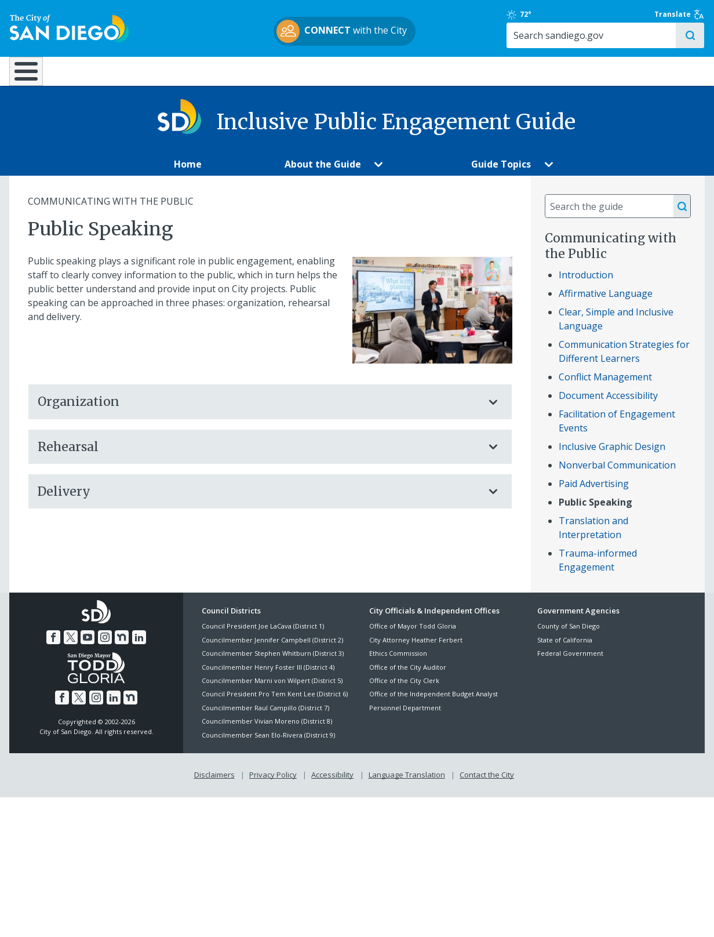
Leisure (107, 71)
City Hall (648, 71)
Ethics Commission (398, 662)
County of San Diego (568, 634)
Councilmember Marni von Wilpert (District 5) (272, 689)
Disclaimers (214, 783)
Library (422, 71)
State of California (564, 648)
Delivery (258, 500)
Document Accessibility (608, 404)
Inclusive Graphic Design (612, 455)
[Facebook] (53, 646)
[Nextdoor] (122, 646)
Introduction (586, 283)
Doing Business (316, 71)
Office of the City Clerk (404, 689)
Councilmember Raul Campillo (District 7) (265, 716)
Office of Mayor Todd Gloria (412, 634)
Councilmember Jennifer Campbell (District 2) (272, 648)
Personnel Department (405, 716)
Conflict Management (605, 385)
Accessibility (332, 783)
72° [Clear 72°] (543, 14)
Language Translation (407, 783)
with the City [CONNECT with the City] (354, 31)
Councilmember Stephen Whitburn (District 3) (273, 662)
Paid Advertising (594, 492)
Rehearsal (258, 455)
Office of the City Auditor (407, 675)
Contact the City (487, 783)
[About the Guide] (323, 173)
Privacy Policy (273, 783)
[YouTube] (87, 646)
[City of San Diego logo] (68, 27)
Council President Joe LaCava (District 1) (263, 634)
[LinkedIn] (139, 646)
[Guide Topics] (501, 173)
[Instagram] (105, 646)
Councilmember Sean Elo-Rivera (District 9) (268, 743)
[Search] (605, 35)
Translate (680, 14)
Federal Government (570, 662)
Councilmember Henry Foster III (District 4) (268, 675)
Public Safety (535, 71)
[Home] (31, 76)
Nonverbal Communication (617, 473)
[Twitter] (71, 646)
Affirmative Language (606, 302)
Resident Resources (213, 71)
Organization (258, 410)
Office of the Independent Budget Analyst (433, 702)
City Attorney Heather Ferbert (415, 648)
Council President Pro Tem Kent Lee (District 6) (275, 702)
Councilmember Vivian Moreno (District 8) (267, 729)
